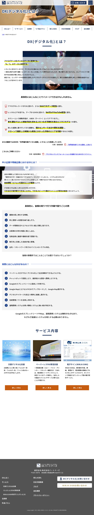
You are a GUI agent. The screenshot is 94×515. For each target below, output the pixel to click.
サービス (5, 482)
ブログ (77, 29)
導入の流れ (53, 29)
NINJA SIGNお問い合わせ (74, 485)
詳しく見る (16, 388)
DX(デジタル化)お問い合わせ (76, 478)
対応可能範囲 (66, 29)
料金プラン (6, 503)
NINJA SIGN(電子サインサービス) (14, 494)
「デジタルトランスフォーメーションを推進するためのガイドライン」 (68, 154)
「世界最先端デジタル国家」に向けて (79, 144)
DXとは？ (7, 29)
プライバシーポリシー (41, 495)
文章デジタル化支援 (9, 486)
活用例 (29, 29)
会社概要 (87, 29)
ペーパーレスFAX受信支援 (11, 490)
